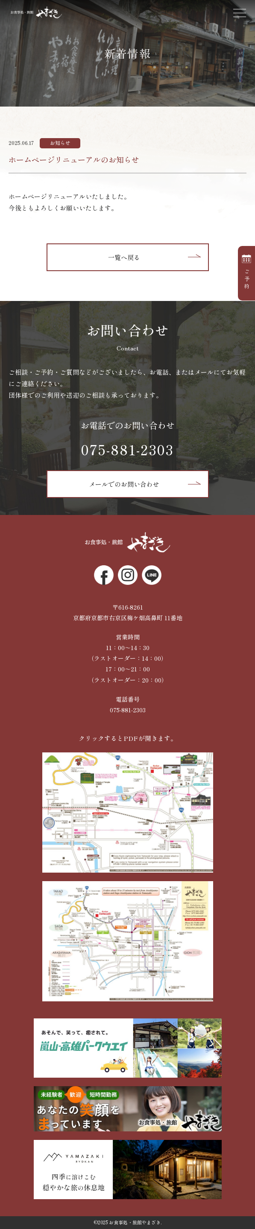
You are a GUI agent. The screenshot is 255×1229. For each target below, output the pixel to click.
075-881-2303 (127, 449)
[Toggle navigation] (240, 15)
